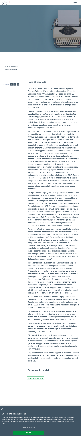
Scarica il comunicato (35, 378)
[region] (40, 421)
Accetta (28, 432)
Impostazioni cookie (28, 427)
